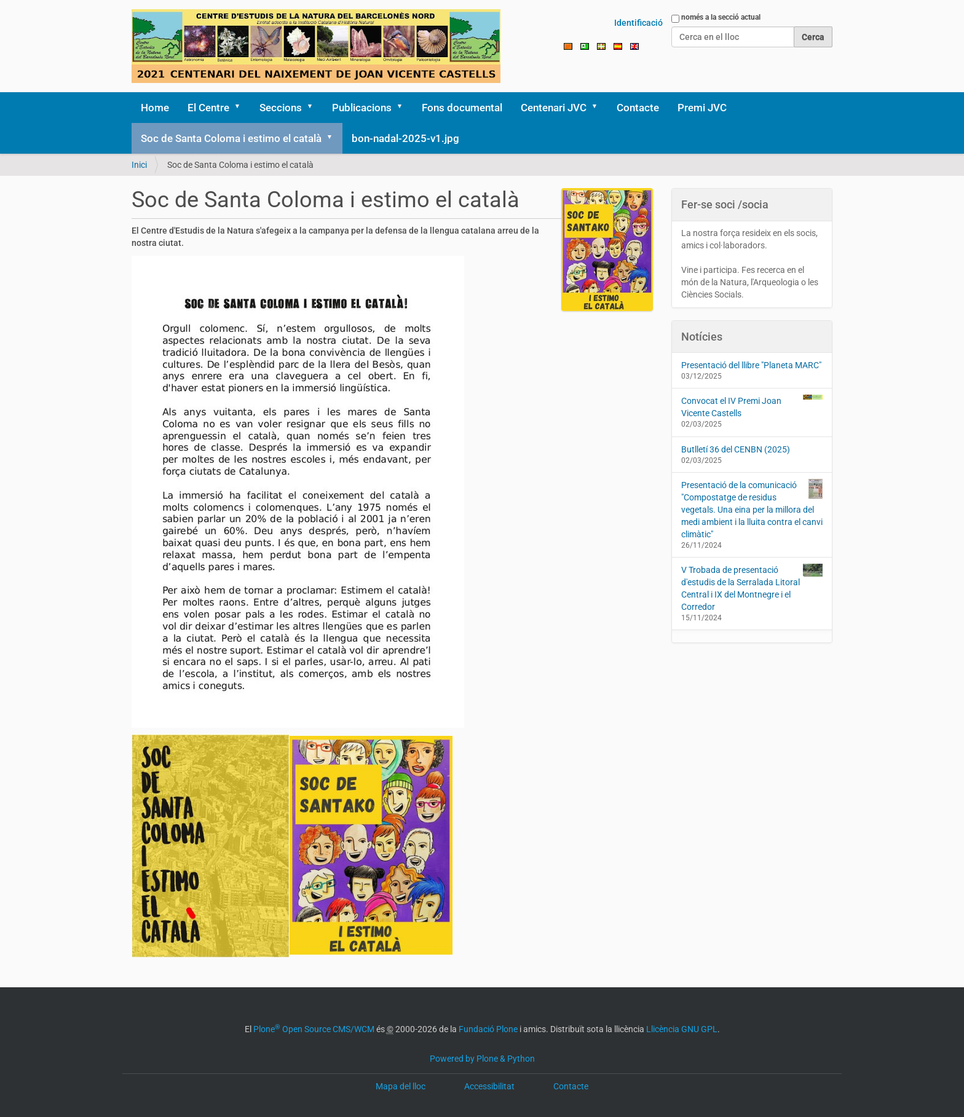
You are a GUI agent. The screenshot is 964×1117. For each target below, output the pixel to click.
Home (155, 107)
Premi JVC (702, 107)
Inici (139, 165)
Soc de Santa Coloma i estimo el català (231, 138)
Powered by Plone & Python (482, 1059)
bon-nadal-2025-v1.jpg (405, 138)
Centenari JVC (554, 107)
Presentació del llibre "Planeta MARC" (751, 365)
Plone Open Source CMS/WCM (313, 1029)
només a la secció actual (721, 17)
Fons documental (462, 107)
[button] (241, 107)
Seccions (280, 107)
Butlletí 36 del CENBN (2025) (735, 449)
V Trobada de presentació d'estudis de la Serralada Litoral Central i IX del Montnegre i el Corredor (752, 588)
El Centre (208, 107)
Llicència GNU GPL (681, 1029)
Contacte (638, 107)
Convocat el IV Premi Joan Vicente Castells (752, 406)
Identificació (638, 23)
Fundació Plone (488, 1029)
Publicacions (362, 107)
